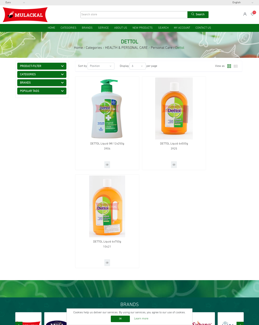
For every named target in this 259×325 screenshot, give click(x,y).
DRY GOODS (30, 88)
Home (78, 48)
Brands (87, 27)
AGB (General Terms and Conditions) (39, 275)
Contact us (203, 27)
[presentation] (18, 235)
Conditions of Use (28, 289)
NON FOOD (29, 162)
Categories (25, 82)
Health (30, 113)
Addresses (140, 270)
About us (120, 27)
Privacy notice (25, 285)
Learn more (141, 318)
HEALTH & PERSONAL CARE (40, 106)
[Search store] (134, 15)
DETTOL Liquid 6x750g (215, 132)
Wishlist (139, 275)
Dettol (33, 143)
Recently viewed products (91, 265)
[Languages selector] (243, 2)
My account (182, 27)
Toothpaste (36, 125)
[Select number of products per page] (138, 66)
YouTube (198, 270)
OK (120, 319)
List (235, 66)
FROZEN (28, 94)
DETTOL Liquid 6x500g (159, 132)
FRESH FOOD (31, 100)
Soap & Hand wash (41, 137)
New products (143, 27)
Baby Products (39, 155)
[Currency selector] (15, 2)
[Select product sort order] (101, 66)
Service (103, 27)
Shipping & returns (29, 280)
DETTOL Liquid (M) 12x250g (102, 132)
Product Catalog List (88, 275)
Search (163, 27)
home (51, 27)
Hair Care (35, 131)
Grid (228, 66)
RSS (196, 265)
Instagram (199, 275)
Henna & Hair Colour (42, 149)
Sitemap (22, 260)
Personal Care (34, 119)
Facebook (199, 260)
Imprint (21, 270)
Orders (138, 265)
